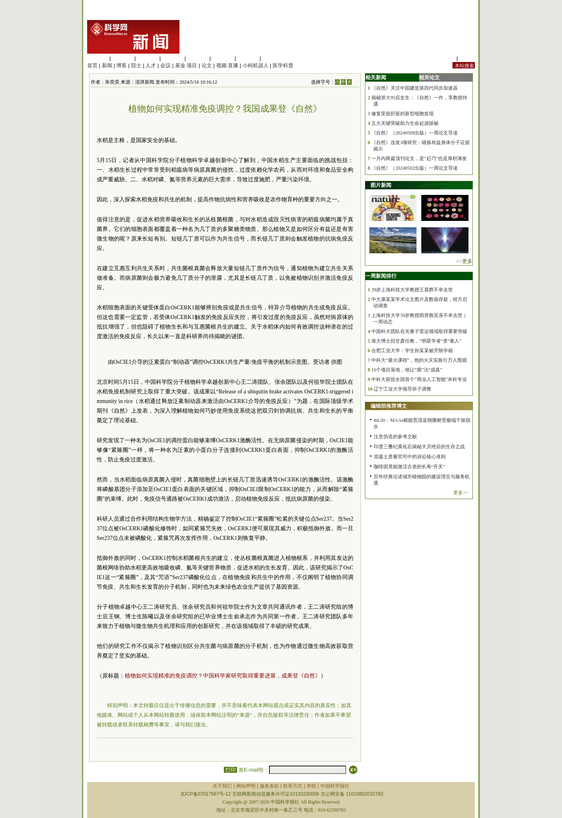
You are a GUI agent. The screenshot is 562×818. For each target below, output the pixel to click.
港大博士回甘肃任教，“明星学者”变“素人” (416, 341)
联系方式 (292, 786)
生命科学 (97, 58)
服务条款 (269, 786)
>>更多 (464, 261)
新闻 (107, 65)
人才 (150, 65)
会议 (165, 65)
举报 (311, 786)
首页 (92, 65)
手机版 (467, 58)
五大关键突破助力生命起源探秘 (404, 123)
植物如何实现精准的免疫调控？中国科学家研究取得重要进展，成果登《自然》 (223, 676)
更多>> (460, 492)
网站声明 (245, 786)
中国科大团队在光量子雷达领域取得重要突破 (419, 331)
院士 (136, 65)
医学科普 (283, 65)
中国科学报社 (335, 786)
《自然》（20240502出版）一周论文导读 (414, 168)
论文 (206, 65)
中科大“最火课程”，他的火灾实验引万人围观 (419, 360)
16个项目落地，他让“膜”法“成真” (406, 370)
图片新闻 (381, 185)
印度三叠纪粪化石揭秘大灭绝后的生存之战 (419, 446)
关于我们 (222, 786)
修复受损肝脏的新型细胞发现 (402, 113)
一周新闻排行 (381, 276)
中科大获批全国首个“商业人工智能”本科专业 (419, 379)
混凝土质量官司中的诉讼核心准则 (410, 456)
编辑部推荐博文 (389, 406)
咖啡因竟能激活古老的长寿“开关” (409, 466)
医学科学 (122, 58)
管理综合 (272, 58)
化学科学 (147, 58)
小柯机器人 (256, 65)
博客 (121, 65)
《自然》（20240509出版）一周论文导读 (414, 133)
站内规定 (444, 58)
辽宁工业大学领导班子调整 (402, 389)
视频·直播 (227, 65)
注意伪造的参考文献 (395, 436)
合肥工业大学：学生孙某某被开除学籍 (412, 350)
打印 (230, 770)
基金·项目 (186, 65)
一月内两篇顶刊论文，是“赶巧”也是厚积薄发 (419, 158)
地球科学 (222, 58)
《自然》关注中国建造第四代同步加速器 (414, 88)
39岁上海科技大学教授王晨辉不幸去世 (412, 290)
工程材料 (172, 58)
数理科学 (247, 58)
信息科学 (197, 58)
